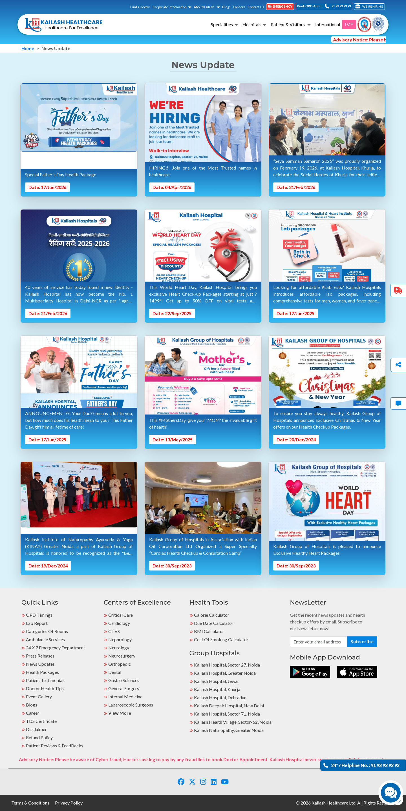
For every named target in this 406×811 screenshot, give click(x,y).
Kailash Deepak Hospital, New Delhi (229, 705)
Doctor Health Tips (45, 688)
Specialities (222, 24)
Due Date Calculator (213, 623)
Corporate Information (170, 7)
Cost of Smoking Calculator (221, 639)
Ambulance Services (45, 639)
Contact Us (256, 7)
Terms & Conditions (30, 802)
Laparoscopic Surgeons (130, 704)
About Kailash (204, 7)
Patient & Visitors (288, 24)
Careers (239, 7)
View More (119, 713)
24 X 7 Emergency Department (55, 647)
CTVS (114, 631)
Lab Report (37, 623)
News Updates (40, 664)
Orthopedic (119, 664)
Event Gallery (39, 696)
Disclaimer (36, 729)
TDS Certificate (41, 721)
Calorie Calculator (211, 615)
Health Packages (42, 672)
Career (32, 713)
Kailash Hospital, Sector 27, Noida (227, 664)
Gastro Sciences (123, 680)
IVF (349, 24)
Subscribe (362, 641)
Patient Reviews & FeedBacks (54, 745)
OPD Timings (39, 615)
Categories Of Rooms (47, 631)
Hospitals (251, 24)
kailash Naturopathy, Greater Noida (229, 730)
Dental (114, 672)
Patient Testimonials (45, 680)
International (327, 24)
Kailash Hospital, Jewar (216, 681)
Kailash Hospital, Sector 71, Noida (227, 713)
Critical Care (120, 615)
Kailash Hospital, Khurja (217, 689)
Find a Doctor (140, 7)
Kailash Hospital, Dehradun (220, 697)
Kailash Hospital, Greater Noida (225, 673)
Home (27, 48)
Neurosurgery (121, 655)
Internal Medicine (125, 696)
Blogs (226, 7)
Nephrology (120, 639)
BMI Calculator (209, 631)
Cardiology (119, 623)
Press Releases (40, 655)
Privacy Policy (69, 802)
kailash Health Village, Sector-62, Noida (233, 722)
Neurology (118, 647)
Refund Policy (39, 737)
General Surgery (123, 688)
